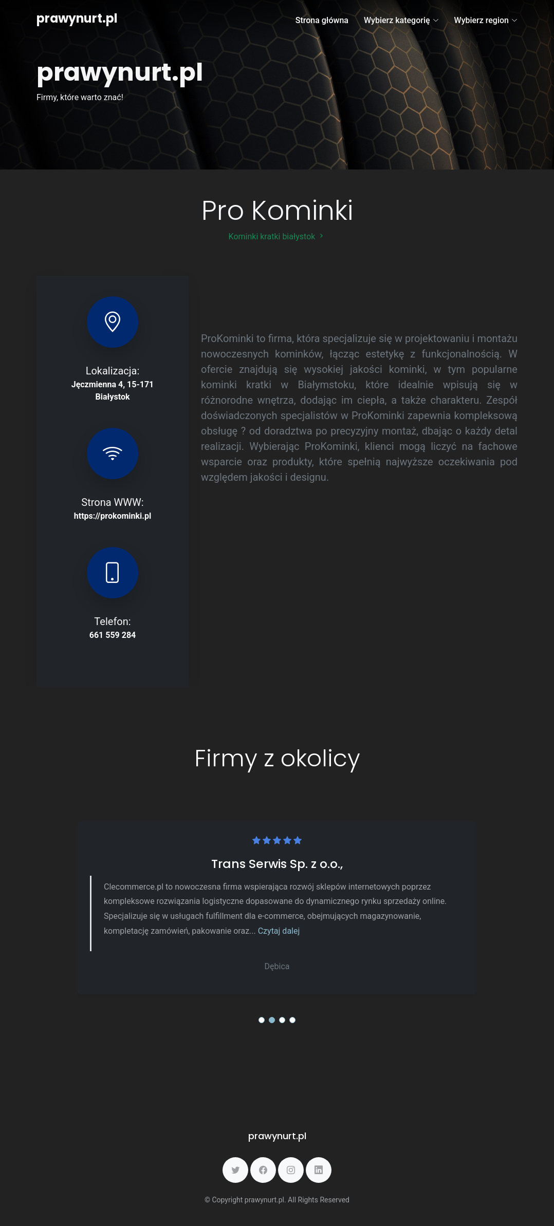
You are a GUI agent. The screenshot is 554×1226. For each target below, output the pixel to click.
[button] (261, 1020)
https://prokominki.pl (112, 516)
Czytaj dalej (279, 931)
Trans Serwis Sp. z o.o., (277, 863)
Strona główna (322, 20)
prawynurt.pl (77, 18)
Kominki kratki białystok (277, 236)
